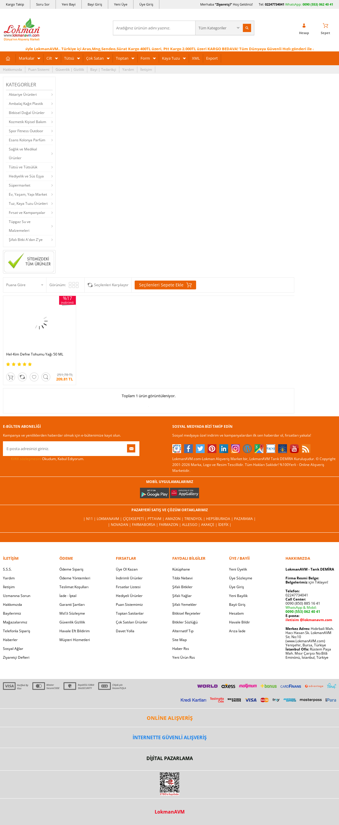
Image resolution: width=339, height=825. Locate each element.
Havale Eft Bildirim (74, 630)
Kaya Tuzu (171, 58)
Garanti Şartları (72, 604)
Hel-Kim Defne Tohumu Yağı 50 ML (34, 354)
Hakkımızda (12, 69)
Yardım (128, 69)
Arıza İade (237, 630)
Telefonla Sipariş (16, 630)
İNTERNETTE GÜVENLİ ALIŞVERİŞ (170, 737)
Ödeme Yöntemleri (74, 578)
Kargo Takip (15, 4)
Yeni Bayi (69, 4)
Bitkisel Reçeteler (186, 613)
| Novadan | (120, 524)
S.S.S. (7, 569)
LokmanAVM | (110, 518)
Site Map (179, 639)
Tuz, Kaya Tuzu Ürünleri (28, 203)
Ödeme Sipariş (71, 569)
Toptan (122, 58)
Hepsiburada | (220, 518)
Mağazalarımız (15, 622)
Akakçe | (209, 524)
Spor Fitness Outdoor (26, 130)
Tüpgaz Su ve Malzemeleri (20, 226)
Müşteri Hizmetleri (74, 639)
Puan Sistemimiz (129, 604)
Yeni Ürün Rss (183, 657)
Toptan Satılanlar (130, 613)
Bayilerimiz (12, 613)
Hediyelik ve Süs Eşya (26, 176)
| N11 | (90, 518)
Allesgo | (191, 524)
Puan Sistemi (38, 69)
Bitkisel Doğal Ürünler (27, 112)
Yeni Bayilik (238, 595)
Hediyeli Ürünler (129, 595)
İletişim (146, 69)
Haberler (10, 639)
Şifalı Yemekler (184, 604)
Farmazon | (170, 524)
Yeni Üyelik (238, 569)
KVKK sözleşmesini (26, 458)
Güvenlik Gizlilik (72, 622)
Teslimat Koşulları (73, 586)
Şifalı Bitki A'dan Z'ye (26, 239)
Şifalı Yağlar (182, 595)
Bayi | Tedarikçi (103, 69)
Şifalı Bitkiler (182, 586)
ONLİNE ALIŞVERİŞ (170, 718)
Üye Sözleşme (240, 578)
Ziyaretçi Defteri (16, 657)
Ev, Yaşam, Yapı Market (28, 194)
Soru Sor (43, 4)
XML (196, 58)
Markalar (26, 58)
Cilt (49, 58)
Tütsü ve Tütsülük (23, 167)
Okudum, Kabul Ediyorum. (43, 459)
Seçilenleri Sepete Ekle (165, 285)
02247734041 (274, 4)
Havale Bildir (239, 622)
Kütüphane (181, 569)
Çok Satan (95, 58)
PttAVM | (156, 518)
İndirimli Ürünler (129, 578)
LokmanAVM (170, 812)
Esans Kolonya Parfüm (27, 140)
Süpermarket (19, 185)
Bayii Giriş (237, 604)
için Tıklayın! (306, 582)
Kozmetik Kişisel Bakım (27, 121)
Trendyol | (195, 518)
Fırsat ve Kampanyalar (27, 212)
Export (212, 58)
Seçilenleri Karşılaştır (111, 284)
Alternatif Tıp (182, 630)
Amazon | (174, 518)
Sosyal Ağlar (13, 648)
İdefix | (224, 524)
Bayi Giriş (95, 4)
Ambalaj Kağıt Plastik (26, 103)
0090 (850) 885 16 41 (302, 603)
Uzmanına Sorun (16, 595)
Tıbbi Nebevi (182, 578)
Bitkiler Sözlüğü (185, 622)
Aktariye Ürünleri (23, 94)
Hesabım (236, 613)
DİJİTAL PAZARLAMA (169, 758)
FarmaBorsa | (145, 524)
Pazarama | (245, 518)
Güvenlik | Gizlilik (70, 69)
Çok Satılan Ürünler (132, 622)
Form (145, 58)
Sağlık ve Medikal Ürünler (23, 153)
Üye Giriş (146, 4)
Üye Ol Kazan (127, 569)
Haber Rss (180, 648)
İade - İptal (67, 595)
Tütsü (69, 58)
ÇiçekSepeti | (135, 518)
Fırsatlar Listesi (128, 586)
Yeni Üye (120, 4)
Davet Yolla (125, 630)
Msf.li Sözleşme (72, 613)
